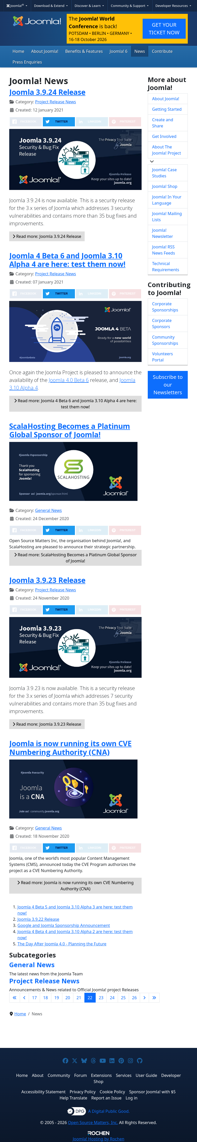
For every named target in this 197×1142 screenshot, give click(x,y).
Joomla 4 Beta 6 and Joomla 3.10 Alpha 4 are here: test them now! (67, 260)
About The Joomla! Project (166, 150)
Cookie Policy (112, 1092)
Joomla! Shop (164, 186)
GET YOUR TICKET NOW (164, 28)
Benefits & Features (84, 51)
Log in (131, 1098)
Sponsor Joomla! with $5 (152, 1092)
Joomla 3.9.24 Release (47, 92)
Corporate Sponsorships (165, 307)
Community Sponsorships (165, 340)
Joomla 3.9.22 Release (38, 919)
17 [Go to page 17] (34, 997)
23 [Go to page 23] (101, 997)
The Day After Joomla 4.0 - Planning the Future (61, 944)
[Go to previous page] (24, 998)
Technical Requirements (165, 266)
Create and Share (162, 123)
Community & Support (128, 5)
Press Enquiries (27, 62)
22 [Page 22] (90, 997)
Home (18, 51)
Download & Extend (49, 5)
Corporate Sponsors (162, 323)
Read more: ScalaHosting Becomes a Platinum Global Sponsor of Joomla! (75, 558)
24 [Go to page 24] (112, 997)
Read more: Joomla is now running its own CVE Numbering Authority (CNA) (75, 886)
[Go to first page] (14, 998)
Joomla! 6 (118, 51)
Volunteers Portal (162, 357)
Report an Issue (106, 1098)
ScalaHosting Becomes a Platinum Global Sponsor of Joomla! (69, 430)
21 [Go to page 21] (78, 997)
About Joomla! (44, 51)
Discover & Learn (88, 5)
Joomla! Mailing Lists (167, 217)
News (139, 51)
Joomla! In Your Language (166, 200)
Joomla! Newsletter (162, 233)
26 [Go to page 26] (134, 997)
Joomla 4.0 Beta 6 (69, 380)
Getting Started (167, 109)
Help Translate (73, 1098)
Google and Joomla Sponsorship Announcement (63, 925)
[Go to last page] (154, 998)
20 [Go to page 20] (67, 997)
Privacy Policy (83, 1092)
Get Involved (164, 136)
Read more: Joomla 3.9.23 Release (47, 724)
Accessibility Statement (43, 1092)
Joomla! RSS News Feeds (163, 250)
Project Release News (55, 102)
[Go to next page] (144, 998)
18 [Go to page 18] (45, 997)
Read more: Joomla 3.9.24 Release (47, 236)
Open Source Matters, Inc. (93, 1122)
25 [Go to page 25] (123, 997)
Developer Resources (172, 5)
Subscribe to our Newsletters (168, 384)
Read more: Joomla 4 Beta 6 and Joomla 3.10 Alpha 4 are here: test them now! (75, 404)
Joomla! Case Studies (164, 173)
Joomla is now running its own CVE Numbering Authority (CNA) (70, 748)
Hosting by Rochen (98, 1139)
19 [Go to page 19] (56, 997)
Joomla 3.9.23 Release (47, 580)
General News (48, 510)
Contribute (162, 51)
